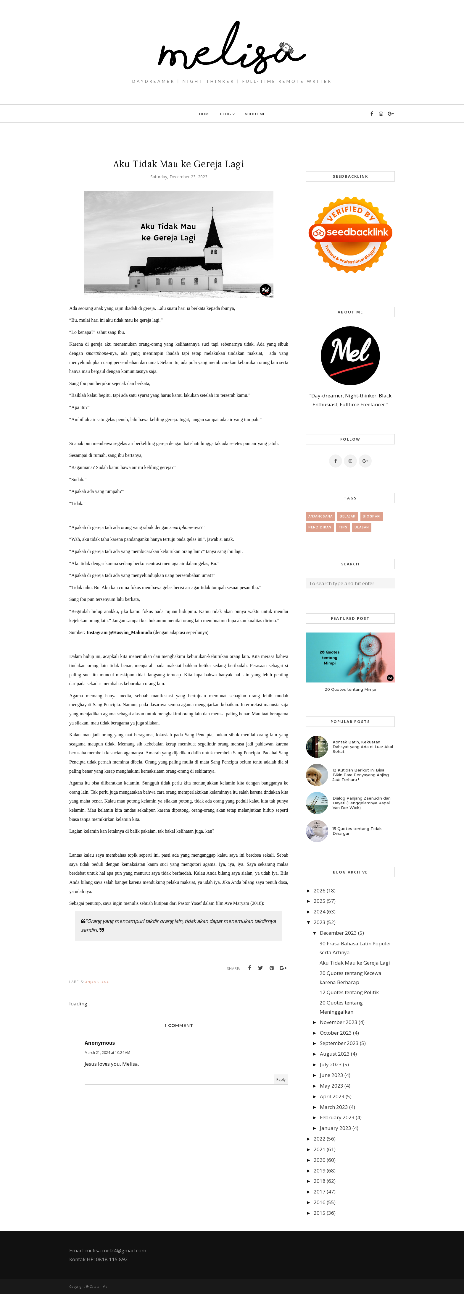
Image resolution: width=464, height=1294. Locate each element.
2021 (320, 1149)
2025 (320, 900)
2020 (320, 1159)
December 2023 (338, 932)
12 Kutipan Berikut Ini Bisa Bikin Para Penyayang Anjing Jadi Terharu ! (361, 775)
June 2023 (331, 1075)
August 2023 (335, 1053)
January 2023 (335, 1128)
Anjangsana (97, 982)
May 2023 (331, 1085)
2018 (320, 1180)
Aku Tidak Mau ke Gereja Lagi (355, 962)
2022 (320, 1138)
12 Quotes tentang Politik (349, 992)
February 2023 (337, 1117)
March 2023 (334, 1107)
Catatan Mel (99, 1286)
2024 (320, 911)
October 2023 (336, 1032)
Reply (281, 1079)
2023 (320, 922)
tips (343, 527)
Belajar (348, 516)
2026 (320, 890)
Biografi (372, 516)
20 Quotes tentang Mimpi (350, 689)
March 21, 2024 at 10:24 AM (107, 1052)
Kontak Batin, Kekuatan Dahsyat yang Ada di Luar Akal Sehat (363, 747)
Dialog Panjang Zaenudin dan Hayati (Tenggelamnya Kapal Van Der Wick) (362, 803)
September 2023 (339, 1043)
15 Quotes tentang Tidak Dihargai (357, 831)
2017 (320, 1191)
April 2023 (332, 1096)
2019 (320, 1170)
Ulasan (362, 527)
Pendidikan (319, 527)
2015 (320, 1212)
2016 (320, 1202)
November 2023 (338, 1022)
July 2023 (331, 1064)
